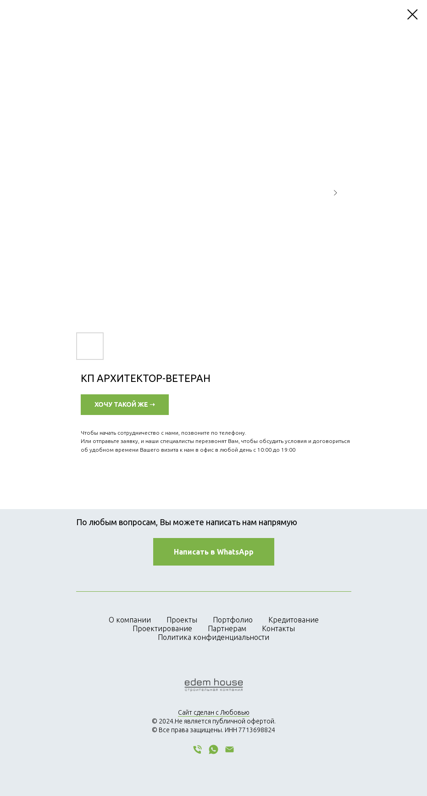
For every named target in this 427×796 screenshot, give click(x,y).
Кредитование (293, 620)
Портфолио (233, 620)
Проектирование (162, 628)
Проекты (181, 620)
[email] (229, 753)
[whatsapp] (213, 753)
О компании (130, 620)
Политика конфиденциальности (213, 637)
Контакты (278, 628)
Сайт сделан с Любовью (214, 712)
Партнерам (227, 628)
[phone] (197, 753)
